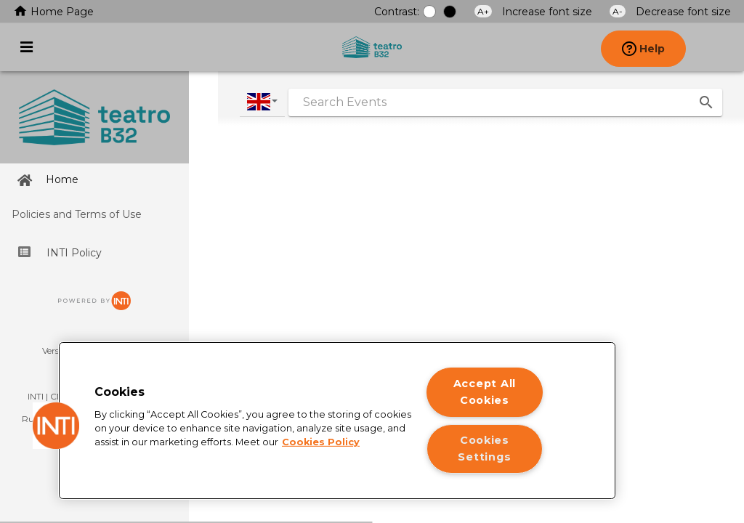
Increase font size (534, 11)
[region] (337, 420)
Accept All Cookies (484, 392)
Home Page (53, 11)
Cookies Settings (484, 448)
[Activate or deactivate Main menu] (26, 47)
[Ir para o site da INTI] (94, 306)
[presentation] (717, 47)
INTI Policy (60, 252)
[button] (56, 425)
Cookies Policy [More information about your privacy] (321, 442)
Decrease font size (670, 11)
